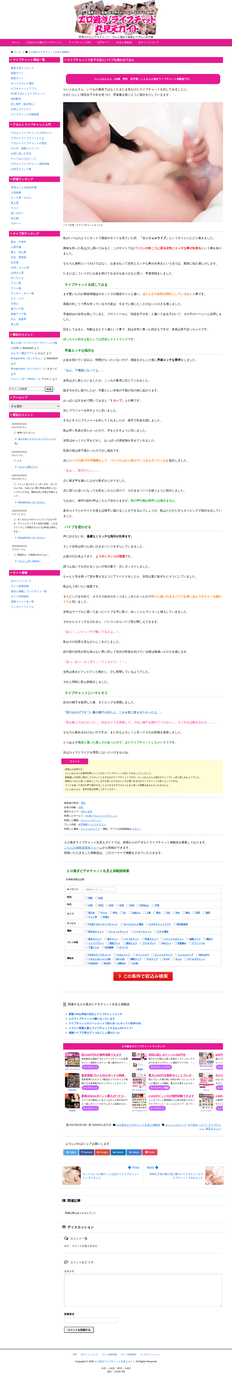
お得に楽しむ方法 (21, 153)
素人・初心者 (18, 252)
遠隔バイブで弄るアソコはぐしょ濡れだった (94, 1032)
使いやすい (17, 213)
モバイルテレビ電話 (133, 924)
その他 (134, 963)
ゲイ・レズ (17, 298)
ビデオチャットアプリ (160, 924)
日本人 (15, 303)
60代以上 (144, 905)
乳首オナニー (151, 939)
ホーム (16, 42)
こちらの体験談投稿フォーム (83, 847)
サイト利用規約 (20, 596)
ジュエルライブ (185, 955)
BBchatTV (204, 955)
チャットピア (142, 955)
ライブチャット (90, 1067)
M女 (178, 912)
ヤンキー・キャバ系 (22, 293)
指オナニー (112, 939)
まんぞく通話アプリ (22, 353)
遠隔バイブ (194, 939)
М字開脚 (83, 824)
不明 (157, 905)
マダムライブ (123, 955)
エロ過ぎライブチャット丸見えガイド (115, 1361)
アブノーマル (198, 943)
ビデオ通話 (162, 931)
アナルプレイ (149, 943)
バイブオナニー (97, 824)
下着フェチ (93, 947)
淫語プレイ (114, 943)
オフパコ (123, 947)
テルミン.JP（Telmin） (24, 378)
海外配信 (16, 98)
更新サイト (17, 78)
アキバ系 (16, 283)
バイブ (203, 1124)
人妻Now (121, 963)
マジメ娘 (16, 288)
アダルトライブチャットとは (27, 138)
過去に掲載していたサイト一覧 (29, 591)
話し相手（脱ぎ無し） (24, 103)
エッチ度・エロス (21, 197)
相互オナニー (95, 939)
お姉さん (136, 912)
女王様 (15, 262)
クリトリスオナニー (174, 939)
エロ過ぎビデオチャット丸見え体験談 (138, 1124)
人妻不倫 (16, 246)
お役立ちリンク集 (21, 168)
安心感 (15, 218)
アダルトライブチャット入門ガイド (31, 132)
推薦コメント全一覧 (22, 601)
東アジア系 (17, 308)
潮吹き (209, 939)
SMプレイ (167, 943)
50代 (132, 905)
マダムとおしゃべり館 (99, 959)
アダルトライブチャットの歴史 (29, 143)
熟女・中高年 (18, 241)
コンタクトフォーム (22, 606)
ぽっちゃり (17, 277)
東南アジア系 (18, 313)
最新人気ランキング (22, 67)
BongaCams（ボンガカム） (27, 358)
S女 (168, 912)
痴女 (188, 912)
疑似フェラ (131, 943)
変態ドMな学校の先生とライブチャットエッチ (95, 1014)
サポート (16, 223)
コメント (69, 1271)
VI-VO (167, 959)
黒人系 (15, 324)
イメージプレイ (96, 943)
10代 (90, 905)
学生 (83, 811)
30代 (111, 905)
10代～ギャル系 (20, 267)
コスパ (15, 207)
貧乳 (208, 912)
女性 (100, 898)
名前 (143, 1314)
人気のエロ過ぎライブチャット (44, 42)
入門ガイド (103, 42)
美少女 (91, 912)
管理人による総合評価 (24, 187)
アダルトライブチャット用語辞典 (30, 163)
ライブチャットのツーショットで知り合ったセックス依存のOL (105, 1023)
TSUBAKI (93, 963)
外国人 (106, 917)
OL (124, 912)
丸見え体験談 (124, 42)
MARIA (107, 963)
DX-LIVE (120, 959)
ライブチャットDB (79, 42)
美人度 (15, 202)
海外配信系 (182, 924)
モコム (178, 959)
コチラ (135, 829)
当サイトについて (148, 42)
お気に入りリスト (21, 109)
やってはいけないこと (24, 158)
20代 (80, 807)
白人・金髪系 (18, 319)
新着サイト (17, 73)
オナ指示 (192, 1124)
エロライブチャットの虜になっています (92, 1018)
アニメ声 (92, 917)
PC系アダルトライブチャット (101, 815)
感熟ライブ (135, 959)
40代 (121, 905)
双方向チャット (96, 931)
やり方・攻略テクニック (25, 148)
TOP (74, 1354)
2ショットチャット (91, 820)
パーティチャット (143, 931)
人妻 (148, 912)
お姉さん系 (17, 272)
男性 (83, 803)
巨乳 (90, 811)
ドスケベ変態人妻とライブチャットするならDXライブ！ (101, 1028)
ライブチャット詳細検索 (25, 114)
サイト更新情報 (20, 586)
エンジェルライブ (90, 829)
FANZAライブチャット (99, 955)
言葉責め (181, 943)
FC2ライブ (152, 959)
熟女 (158, 912)
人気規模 (16, 192)
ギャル (104, 912)
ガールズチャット (196, 959)
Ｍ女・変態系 (18, 257)
